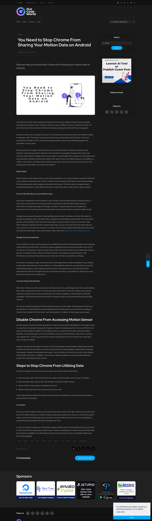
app (62, 441)
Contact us (51, 3)
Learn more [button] (121, 512)
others (19, 441)
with (19, 3)
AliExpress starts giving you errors (77, 231)
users (37, 441)
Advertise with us (31, 3)
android (26, 441)
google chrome (83, 441)
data (50, 441)
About (42, 3)
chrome (56, 441)
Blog (24, 22)
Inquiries (31, 22)
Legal (39, 22)
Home (18, 22)
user (32, 441)
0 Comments (23, 458)
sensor (68, 441)
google (44, 441)
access (74, 441)
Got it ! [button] (132, 517)
